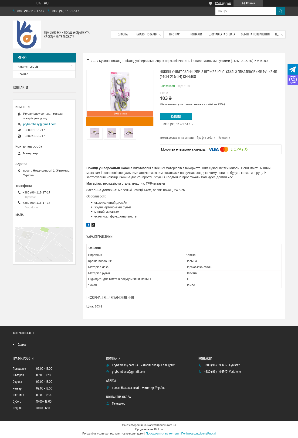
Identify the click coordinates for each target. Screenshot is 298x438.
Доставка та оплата (222, 34)
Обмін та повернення (255, 34)
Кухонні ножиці (110, 61)
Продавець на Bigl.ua (149, 429)
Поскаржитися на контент (162, 433)
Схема (22, 345)
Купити (176, 117)
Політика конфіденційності (198, 433)
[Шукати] (280, 11)
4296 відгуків (223, 3)
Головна (122, 34)
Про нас (174, 34)
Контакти (196, 34)
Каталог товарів (146, 34)
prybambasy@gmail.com (39, 124)
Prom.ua (171, 425)
